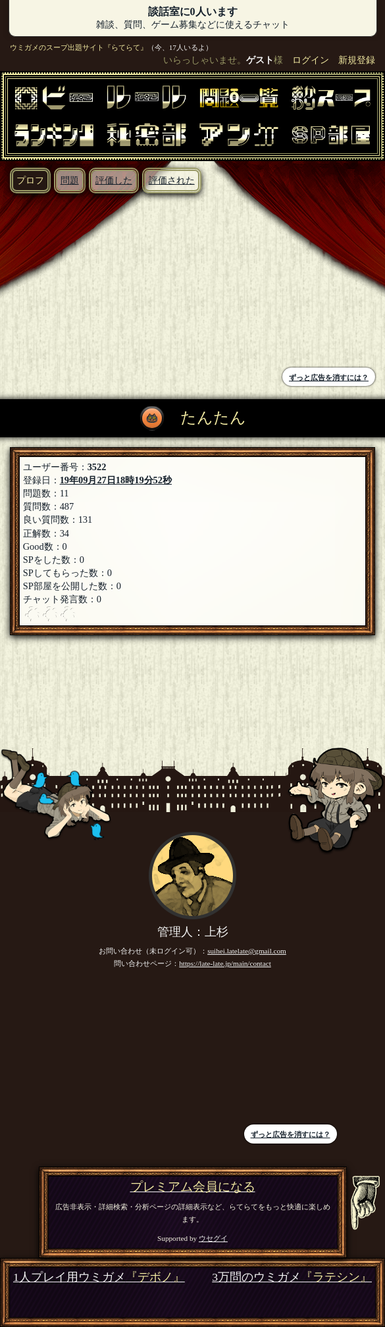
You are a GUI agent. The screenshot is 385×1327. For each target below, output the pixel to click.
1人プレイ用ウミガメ (99, 1277)
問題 (70, 180)
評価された (172, 180)
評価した (113, 180)
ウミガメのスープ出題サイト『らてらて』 (78, 47)
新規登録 (356, 60)
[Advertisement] (100, 282)
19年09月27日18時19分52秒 (116, 480)
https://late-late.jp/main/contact (225, 963)
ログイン (310, 60)
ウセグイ (213, 1238)
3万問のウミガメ (292, 1277)
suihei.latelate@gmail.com (246, 951)
